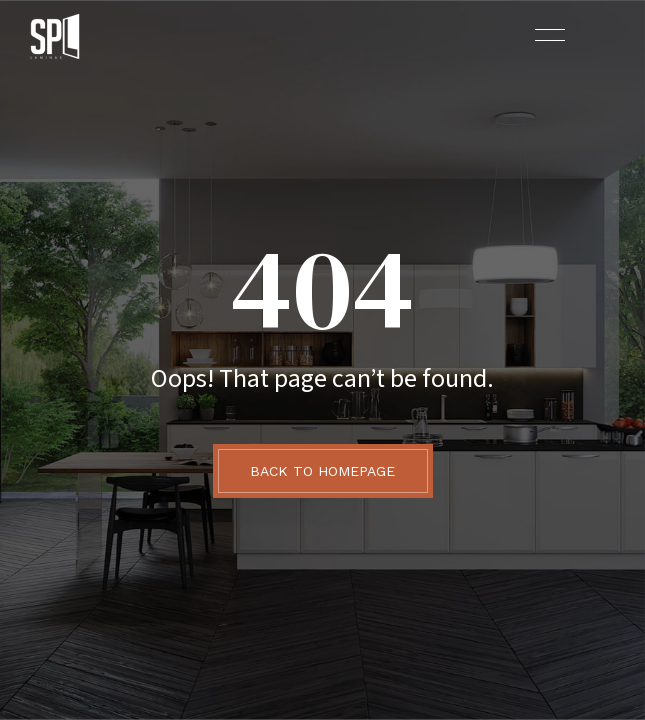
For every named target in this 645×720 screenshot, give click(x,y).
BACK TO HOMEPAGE (322, 471)
